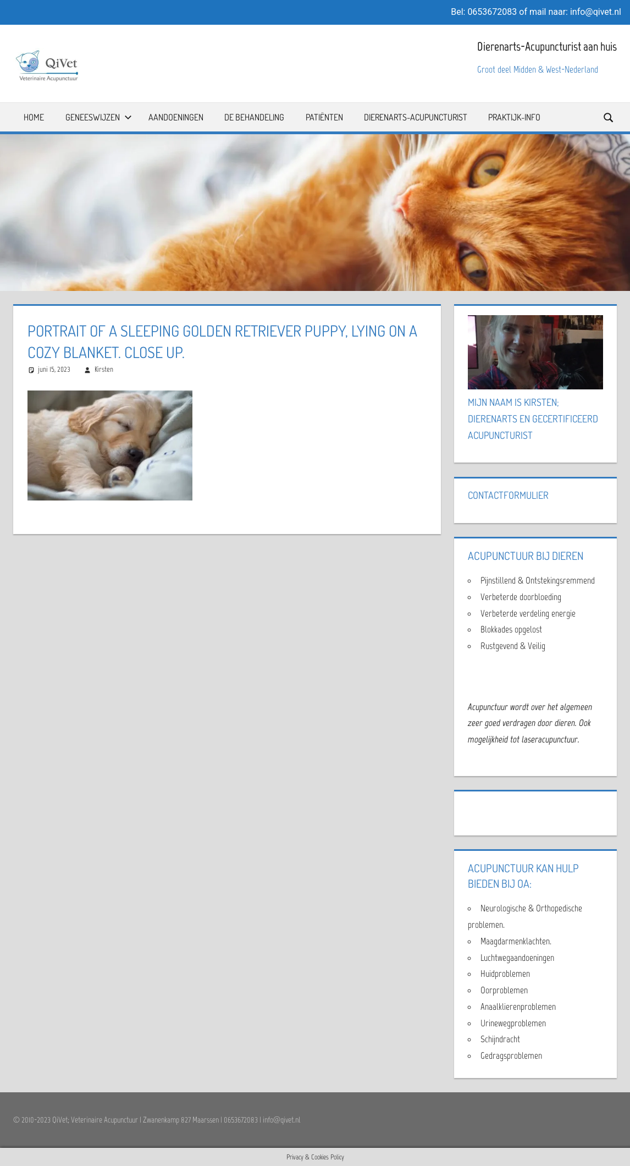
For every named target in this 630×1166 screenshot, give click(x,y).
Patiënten (324, 117)
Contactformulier (508, 495)
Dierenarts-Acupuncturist (415, 117)
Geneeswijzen (98, 117)
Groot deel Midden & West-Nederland (537, 69)
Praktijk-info (514, 117)
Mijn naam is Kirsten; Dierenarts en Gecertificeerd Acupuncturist (533, 418)
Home (34, 117)
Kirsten (104, 369)
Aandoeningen (175, 117)
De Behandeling (254, 117)
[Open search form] (609, 116)
